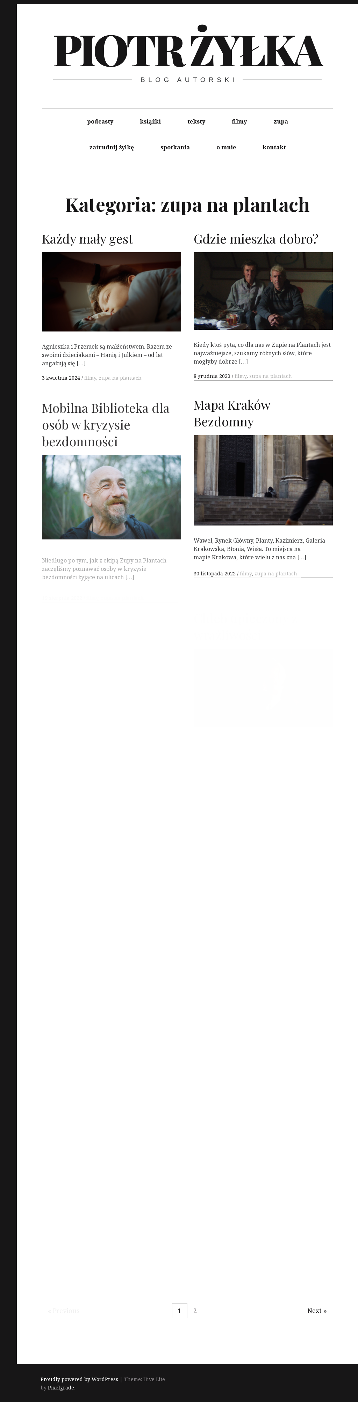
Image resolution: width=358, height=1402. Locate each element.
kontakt (274, 147)
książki (150, 121)
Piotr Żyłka (187, 48)
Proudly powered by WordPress (79, 1379)
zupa (280, 121)
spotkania (175, 147)
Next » (317, 1310)
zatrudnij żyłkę (111, 147)
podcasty (100, 121)
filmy (239, 121)
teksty (196, 121)
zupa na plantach (120, 377)
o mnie (226, 147)
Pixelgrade (61, 1388)
